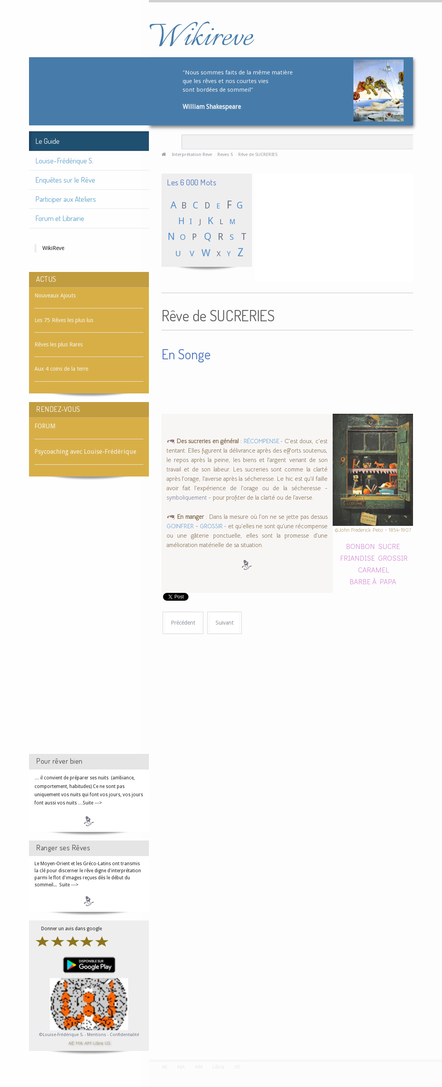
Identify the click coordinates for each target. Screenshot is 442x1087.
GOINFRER (180, 526)
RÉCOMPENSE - (263, 441)
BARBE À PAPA (373, 581)
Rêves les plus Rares (58, 344)
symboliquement (187, 497)
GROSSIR (393, 558)
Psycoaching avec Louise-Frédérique (85, 451)
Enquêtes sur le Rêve (65, 179)
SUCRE (389, 546)
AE (71, 1042)
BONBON (360, 546)
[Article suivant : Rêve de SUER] (224, 623)
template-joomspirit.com (439, 1030)
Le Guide (47, 140)
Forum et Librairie (59, 218)
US (107, 1042)
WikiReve (53, 248)
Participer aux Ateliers (65, 198)
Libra (98, 1042)
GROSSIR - (213, 526)
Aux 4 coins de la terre (61, 369)
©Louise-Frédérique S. (61, 1034)
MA (79, 1042)
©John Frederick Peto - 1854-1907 (373, 530)
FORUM (45, 426)
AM (87, 1042)
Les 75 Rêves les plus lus (63, 320)
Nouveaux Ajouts (55, 295)
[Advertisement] (88, 622)
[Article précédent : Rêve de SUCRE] (183, 623)
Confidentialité (124, 1034)
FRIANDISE (357, 558)
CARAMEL (373, 569)
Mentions (97, 1034)
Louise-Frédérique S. (64, 160)
